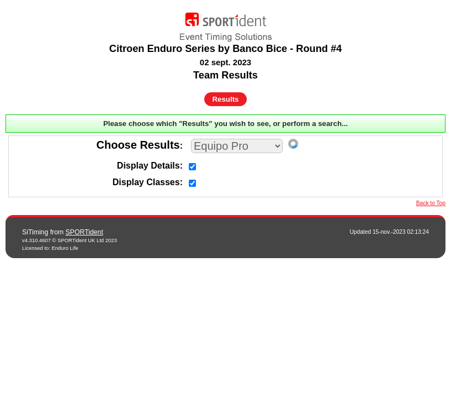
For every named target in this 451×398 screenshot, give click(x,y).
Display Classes (146, 182)
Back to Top (430, 203)
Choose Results (138, 145)
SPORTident (84, 232)
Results (226, 99)
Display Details (148, 165)
